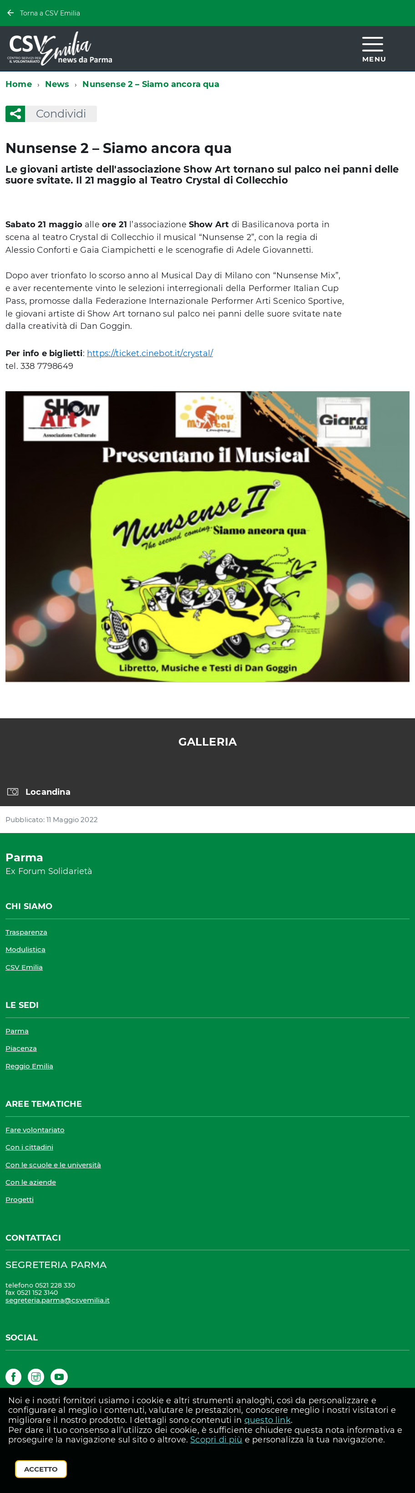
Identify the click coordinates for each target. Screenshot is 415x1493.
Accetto (41, 1469)
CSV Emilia (24, 967)
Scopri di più (216, 1440)
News (57, 84)
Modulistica (25, 949)
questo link (267, 1420)
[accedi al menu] (374, 48)
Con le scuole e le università (53, 1165)
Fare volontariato (35, 1129)
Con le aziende (30, 1182)
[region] (207, 787)
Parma (17, 1031)
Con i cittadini (29, 1147)
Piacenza (21, 1048)
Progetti (19, 1199)
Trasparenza (26, 932)
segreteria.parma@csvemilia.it (57, 1300)
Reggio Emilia (29, 1066)
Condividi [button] (55, 113)
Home (18, 84)
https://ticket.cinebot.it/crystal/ (150, 353)
